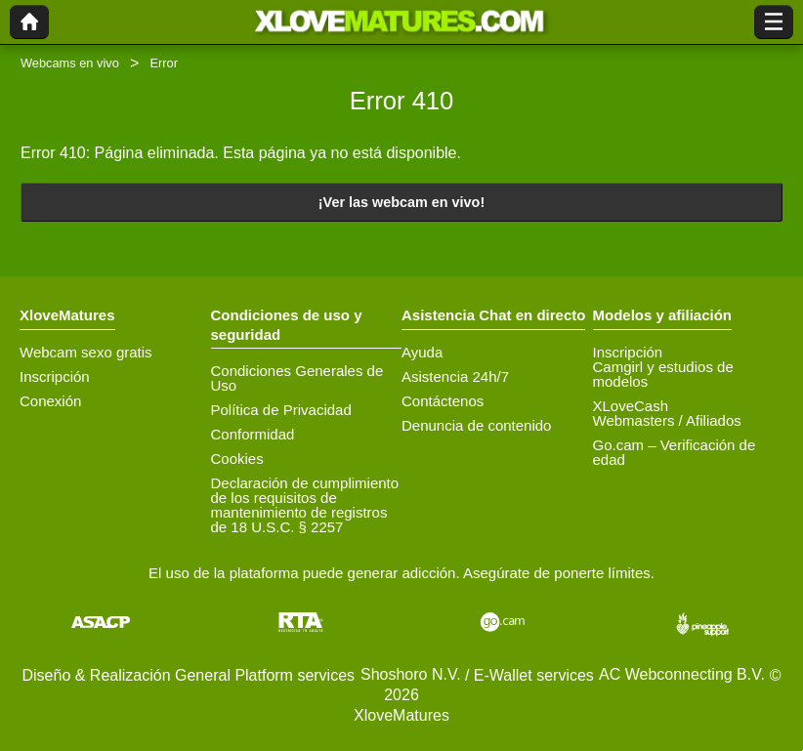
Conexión (50, 401)
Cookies (237, 458)
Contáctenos (443, 401)
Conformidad (253, 434)
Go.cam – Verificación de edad (674, 452)
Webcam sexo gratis (86, 352)
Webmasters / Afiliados (667, 420)
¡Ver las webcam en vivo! (401, 202)
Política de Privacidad (281, 409)
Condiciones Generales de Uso (297, 378)
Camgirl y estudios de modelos (663, 374)
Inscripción (55, 376)
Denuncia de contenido (476, 425)
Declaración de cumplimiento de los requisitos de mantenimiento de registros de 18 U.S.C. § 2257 (305, 505)
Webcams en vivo (70, 63)
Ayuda (422, 352)
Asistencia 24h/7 (455, 376)
